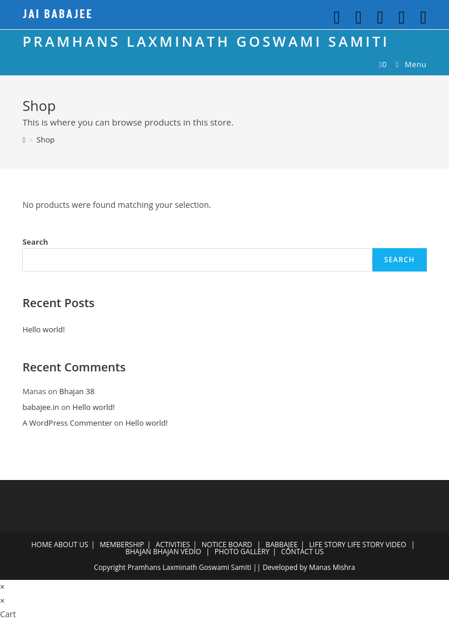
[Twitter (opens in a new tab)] (335, 17)
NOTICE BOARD (227, 544)
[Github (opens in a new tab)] (378, 17)
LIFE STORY (327, 544)
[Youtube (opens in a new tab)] (399, 17)
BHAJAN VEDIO (177, 552)
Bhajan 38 (76, 391)
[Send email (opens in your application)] (418, 17)
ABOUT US (71, 544)
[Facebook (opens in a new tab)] (356, 17)
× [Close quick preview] (2, 586)
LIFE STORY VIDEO (376, 544)
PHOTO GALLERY (242, 552)
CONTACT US (302, 552)
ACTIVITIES (173, 544)
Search (35, 241)
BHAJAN (138, 552)
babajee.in (40, 407)
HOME (41, 544)
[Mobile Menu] (407, 64)
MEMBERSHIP (121, 544)
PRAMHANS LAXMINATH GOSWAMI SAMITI (205, 41)
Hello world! (43, 329)
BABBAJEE (281, 544)
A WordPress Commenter (67, 423)
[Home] (23, 139)
